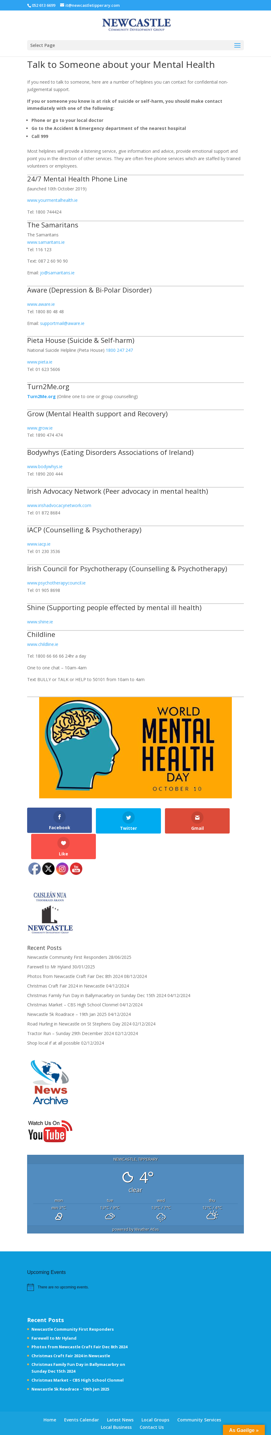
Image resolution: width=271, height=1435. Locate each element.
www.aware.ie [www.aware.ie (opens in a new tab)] (41, 304)
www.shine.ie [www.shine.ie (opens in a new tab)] (40, 622)
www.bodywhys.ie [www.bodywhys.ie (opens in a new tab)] (45, 466)
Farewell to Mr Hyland (49, 941)
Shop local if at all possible (53, 1017)
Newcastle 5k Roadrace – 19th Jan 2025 (67, 988)
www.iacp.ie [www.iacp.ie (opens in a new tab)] (39, 544)
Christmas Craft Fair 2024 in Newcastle (66, 960)
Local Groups (155, 1394)
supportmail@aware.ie (62, 323)
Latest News (120, 1394)
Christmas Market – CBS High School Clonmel (72, 979)
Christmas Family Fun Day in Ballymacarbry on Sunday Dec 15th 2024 (96, 969)
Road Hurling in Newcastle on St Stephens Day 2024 (79, 998)
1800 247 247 (119, 350)
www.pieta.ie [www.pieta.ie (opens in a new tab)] (39, 362)
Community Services (199, 1394)
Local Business (116, 1401)
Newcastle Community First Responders (67, 931)
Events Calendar (81, 1394)
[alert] (63, 1261)
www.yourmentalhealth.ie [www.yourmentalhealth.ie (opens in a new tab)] (52, 200)
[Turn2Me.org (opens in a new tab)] (41, 396)
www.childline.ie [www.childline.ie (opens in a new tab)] (42, 644)
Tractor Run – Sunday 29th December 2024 (70, 1007)
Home (49, 1394)
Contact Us (152, 1401)
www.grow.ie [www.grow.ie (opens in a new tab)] (40, 428)
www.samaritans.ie (46, 242)
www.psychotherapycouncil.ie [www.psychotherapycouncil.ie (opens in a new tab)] (56, 583)
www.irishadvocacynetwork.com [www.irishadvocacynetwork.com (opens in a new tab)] (59, 505)
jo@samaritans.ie (57, 273)
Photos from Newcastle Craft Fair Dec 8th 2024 (75, 950)
